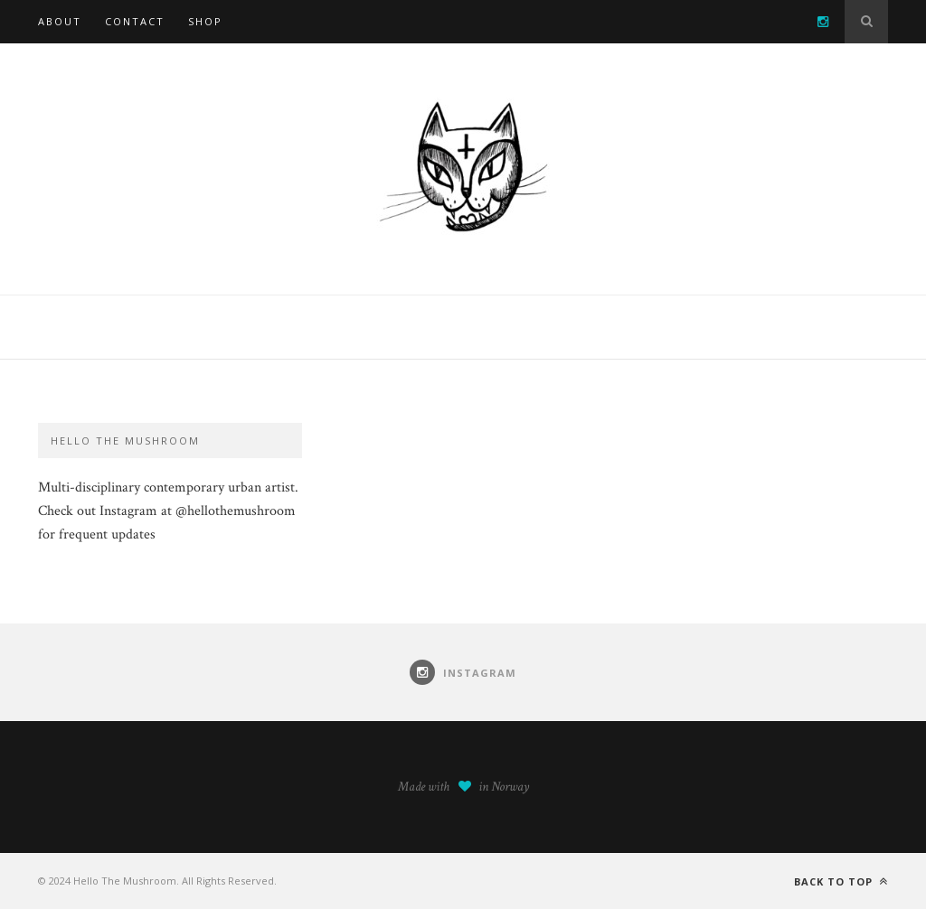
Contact (135, 21)
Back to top (841, 881)
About (59, 21)
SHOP (205, 21)
